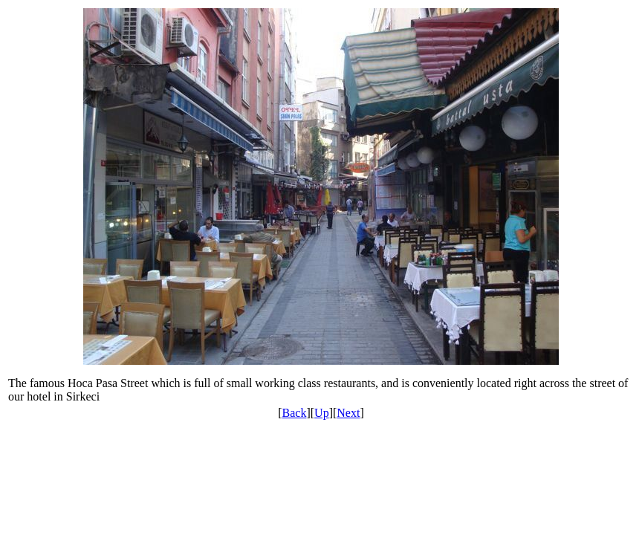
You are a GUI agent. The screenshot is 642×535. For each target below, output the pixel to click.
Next (348, 412)
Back (294, 412)
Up (321, 412)
